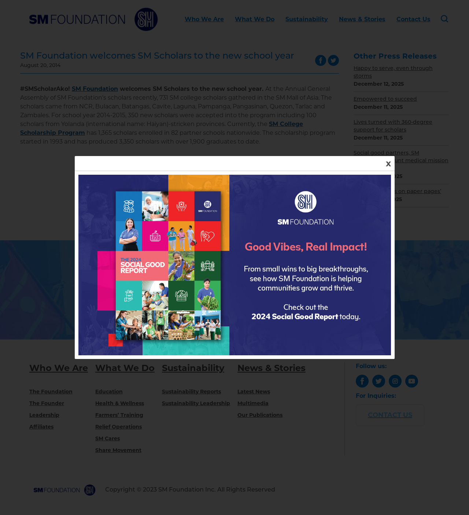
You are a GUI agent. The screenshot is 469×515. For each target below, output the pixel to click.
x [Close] (388, 163)
